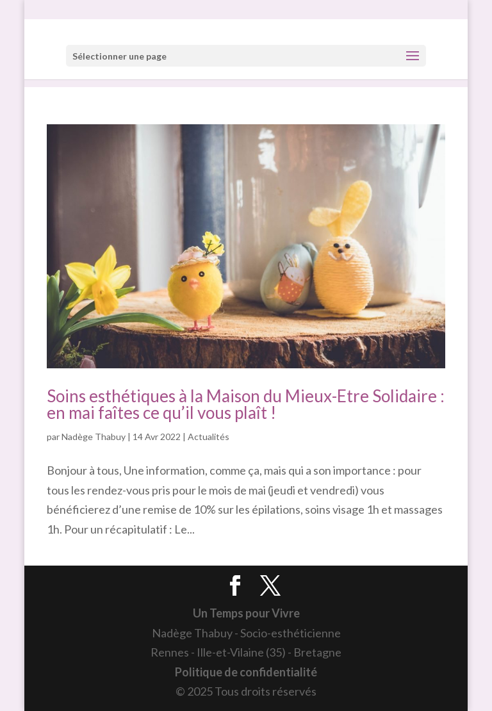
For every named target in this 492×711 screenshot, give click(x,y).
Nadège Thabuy (94, 436)
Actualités (208, 436)
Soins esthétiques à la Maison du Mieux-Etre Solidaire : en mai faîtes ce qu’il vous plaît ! (246, 404)
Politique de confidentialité (246, 672)
